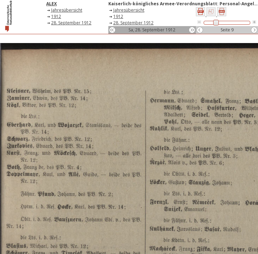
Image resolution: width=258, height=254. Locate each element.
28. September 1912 (71, 23)
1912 (56, 16)
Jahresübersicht (66, 10)
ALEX (51, 4)
